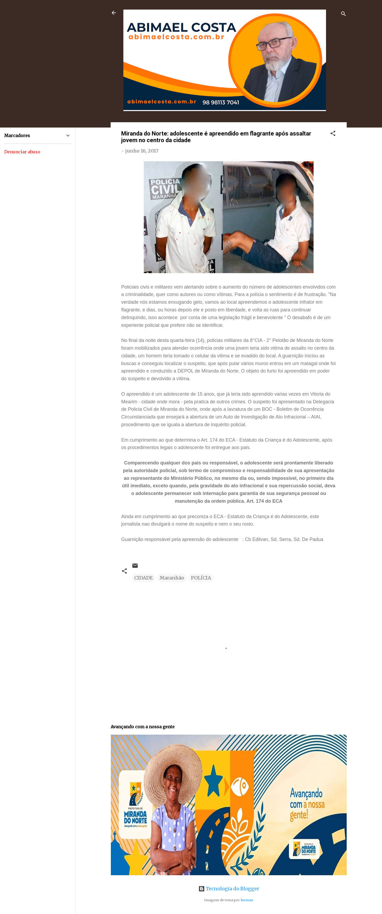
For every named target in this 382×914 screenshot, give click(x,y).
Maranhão (172, 578)
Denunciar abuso (22, 151)
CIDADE (143, 578)
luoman (247, 900)
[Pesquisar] (343, 14)
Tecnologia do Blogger (228, 889)
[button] (333, 134)
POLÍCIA (201, 578)
